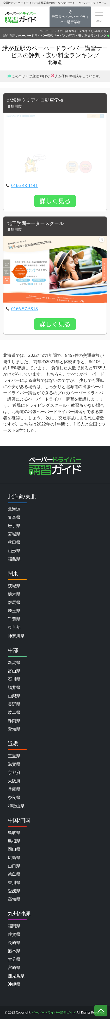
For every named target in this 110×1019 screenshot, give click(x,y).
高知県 (14, 899)
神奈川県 (16, 636)
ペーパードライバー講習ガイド (60, 31)
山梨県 (14, 696)
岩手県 (14, 525)
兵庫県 (14, 789)
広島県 (14, 857)
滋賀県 (14, 764)
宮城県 (14, 534)
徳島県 (14, 874)
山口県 (14, 866)
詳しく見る (55, 201)
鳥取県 (14, 832)
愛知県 (14, 729)
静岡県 (14, 721)
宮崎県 (14, 967)
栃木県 (14, 594)
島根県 (14, 841)
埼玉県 (14, 611)
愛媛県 (14, 891)
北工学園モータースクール (35, 223)
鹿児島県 (16, 976)
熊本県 (14, 951)
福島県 (14, 559)
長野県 (14, 704)
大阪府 (14, 781)
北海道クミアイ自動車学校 (35, 100)
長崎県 (14, 942)
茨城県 (14, 586)
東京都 (14, 627)
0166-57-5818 (24, 309)
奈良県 (14, 797)
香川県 (14, 882)
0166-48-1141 (24, 185)
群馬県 (14, 602)
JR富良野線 (100, 31)
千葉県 (14, 619)
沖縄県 (14, 984)
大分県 (14, 959)
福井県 (14, 687)
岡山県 (14, 849)
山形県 (14, 550)
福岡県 (14, 926)
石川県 (14, 679)
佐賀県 (14, 934)
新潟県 (14, 662)
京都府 (14, 772)
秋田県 (14, 542)
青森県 (14, 517)
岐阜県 (14, 712)
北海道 (86, 31)
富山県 (14, 671)
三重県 (14, 756)
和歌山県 (16, 806)
